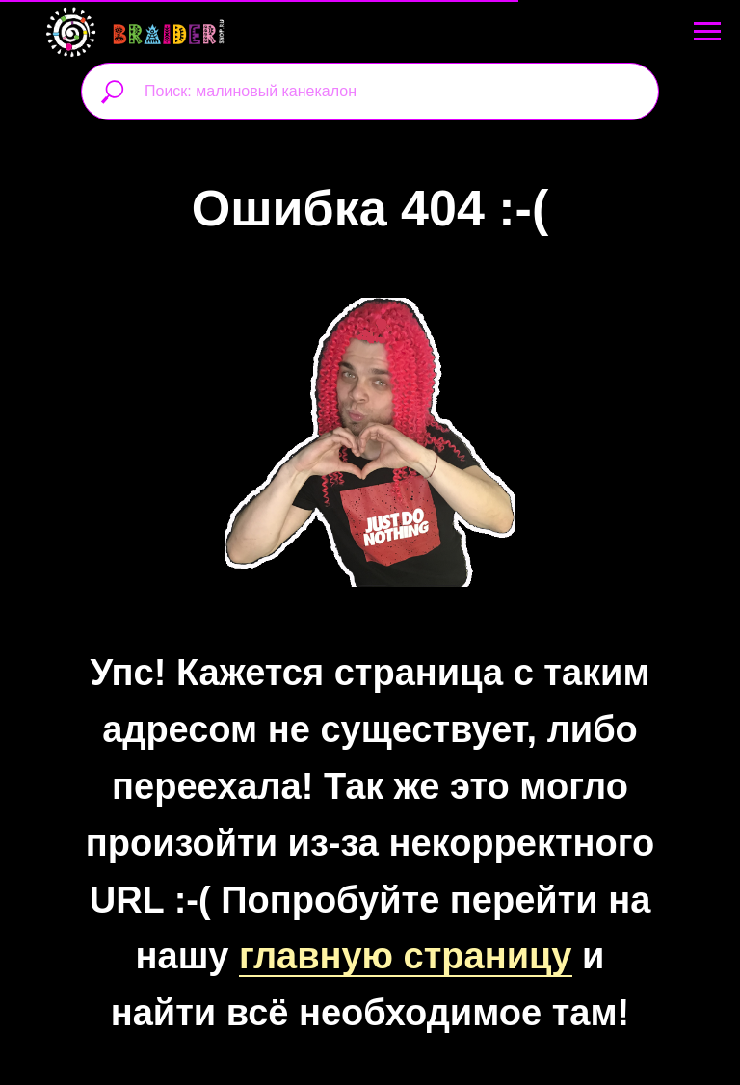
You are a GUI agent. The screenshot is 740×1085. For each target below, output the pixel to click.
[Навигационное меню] (707, 31)
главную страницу (405, 956)
